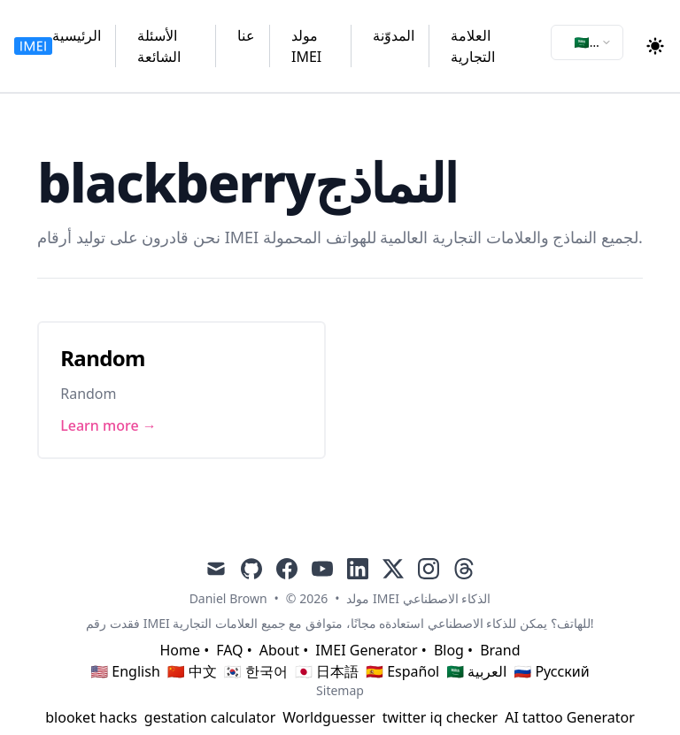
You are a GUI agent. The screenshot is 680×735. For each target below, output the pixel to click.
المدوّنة (393, 35)
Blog (449, 650)
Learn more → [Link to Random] (108, 425)
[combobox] (587, 42)
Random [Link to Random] (102, 357)
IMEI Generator (366, 650)
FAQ (229, 650)
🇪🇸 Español (402, 671)
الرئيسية (76, 35)
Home (179, 650)
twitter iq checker (440, 717)
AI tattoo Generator (570, 717)
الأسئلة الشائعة (159, 46)
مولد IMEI (306, 46)
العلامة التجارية (473, 46)
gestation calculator (209, 717)
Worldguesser (328, 717)
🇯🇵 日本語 (327, 671)
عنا (246, 35)
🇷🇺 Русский (551, 671)
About (279, 650)
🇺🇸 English (125, 671)
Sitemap (340, 690)
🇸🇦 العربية (476, 671)
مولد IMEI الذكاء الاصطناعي (418, 598)
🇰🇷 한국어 (256, 671)
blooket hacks (91, 717)
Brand (500, 650)
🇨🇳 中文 (192, 671)
